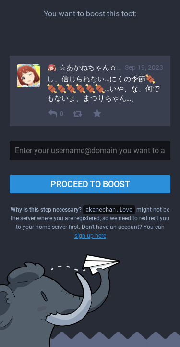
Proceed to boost (90, 184)
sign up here (90, 235)
